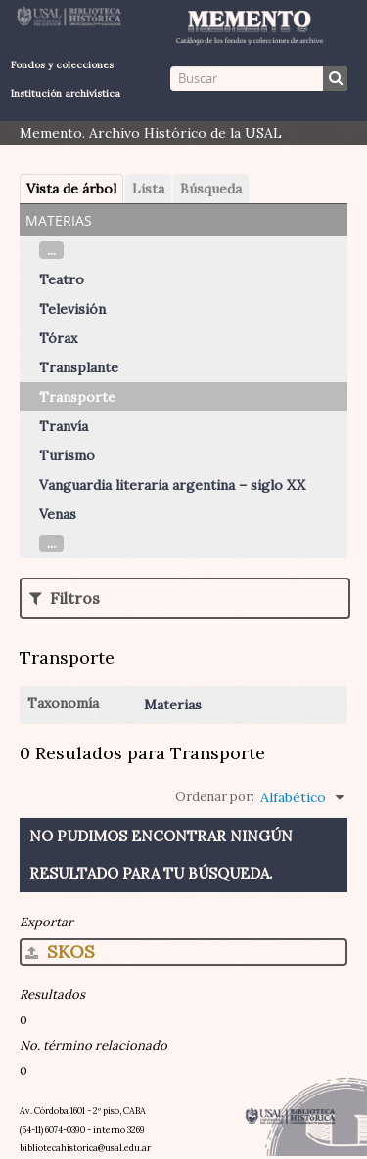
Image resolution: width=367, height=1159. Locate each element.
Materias (173, 704)
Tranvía (63, 426)
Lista (148, 188)
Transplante (78, 367)
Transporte (77, 397)
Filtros (64, 598)
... (51, 250)
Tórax (58, 338)
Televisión (72, 309)
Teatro (61, 279)
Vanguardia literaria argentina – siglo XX (172, 485)
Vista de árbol (71, 188)
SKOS (60, 951)
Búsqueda (211, 188)
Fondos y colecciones (62, 65)
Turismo (67, 455)
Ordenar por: (214, 797)
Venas (57, 514)
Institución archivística (65, 93)
